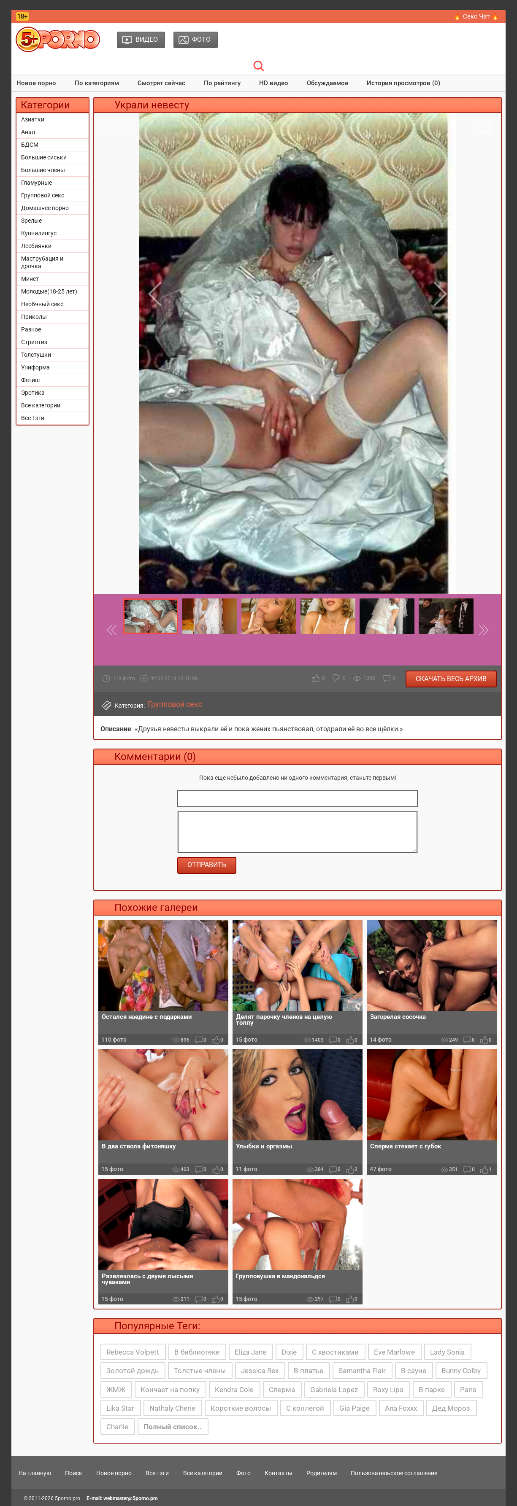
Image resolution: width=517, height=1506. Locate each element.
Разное (31, 329)
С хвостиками (335, 1352)
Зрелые (31, 220)
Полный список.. (172, 1426)
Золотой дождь (132, 1370)
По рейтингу (222, 83)
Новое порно (36, 83)
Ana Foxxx (401, 1408)
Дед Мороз (451, 1408)
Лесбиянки (36, 245)
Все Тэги (32, 418)
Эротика (33, 392)
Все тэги (157, 1473)
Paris (468, 1389)
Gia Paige (354, 1408)
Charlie (117, 1426)
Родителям (321, 1473)
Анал (28, 132)
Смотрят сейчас (161, 83)
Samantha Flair (362, 1370)
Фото (243, 1473)
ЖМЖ (115, 1389)
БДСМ (29, 144)
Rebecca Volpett (132, 1352)
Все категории (40, 405)
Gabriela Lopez (334, 1389)
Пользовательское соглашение (394, 1473)
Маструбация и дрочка (42, 262)
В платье (308, 1370)
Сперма (282, 1389)
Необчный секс (42, 304)
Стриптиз (34, 342)
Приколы (34, 316)
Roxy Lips (388, 1389)
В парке (432, 1389)
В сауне (413, 1370)
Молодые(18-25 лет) (49, 291)
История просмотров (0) (403, 83)
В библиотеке (196, 1352)
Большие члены (43, 170)
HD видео (273, 83)
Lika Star (120, 1408)
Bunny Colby (461, 1370)
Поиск (73, 1473)
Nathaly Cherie (172, 1408)
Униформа (35, 367)
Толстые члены (200, 1370)
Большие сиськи (44, 157)
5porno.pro (67, 1498)
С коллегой (305, 1408)
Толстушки (36, 354)
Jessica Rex (260, 1370)
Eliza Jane (250, 1352)
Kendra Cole (234, 1389)
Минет (30, 278)
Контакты (278, 1473)
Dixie (289, 1352)
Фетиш (30, 380)
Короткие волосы (241, 1408)
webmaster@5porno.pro (130, 1498)
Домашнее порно (45, 208)
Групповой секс (42, 195)
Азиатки (32, 119)
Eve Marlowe (394, 1352)
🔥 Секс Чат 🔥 (476, 16)
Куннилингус (39, 233)
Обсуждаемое (327, 83)
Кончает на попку (170, 1389)
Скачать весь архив (451, 679)
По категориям (97, 83)
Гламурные (36, 182)
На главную (35, 1473)
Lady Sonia (447, 1352)
